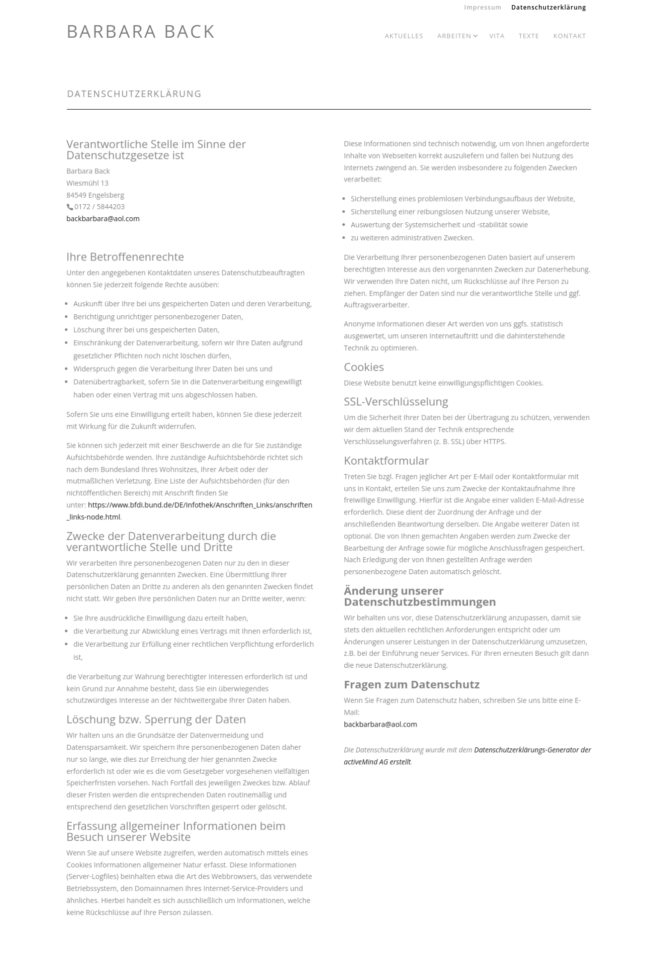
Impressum (483, 8)
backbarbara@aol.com (104, 222)
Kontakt (569, 35)
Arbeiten (454, 35)
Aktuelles (404, 35)
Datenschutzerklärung (548, 8)
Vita (497, 35)
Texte (529, 35)
